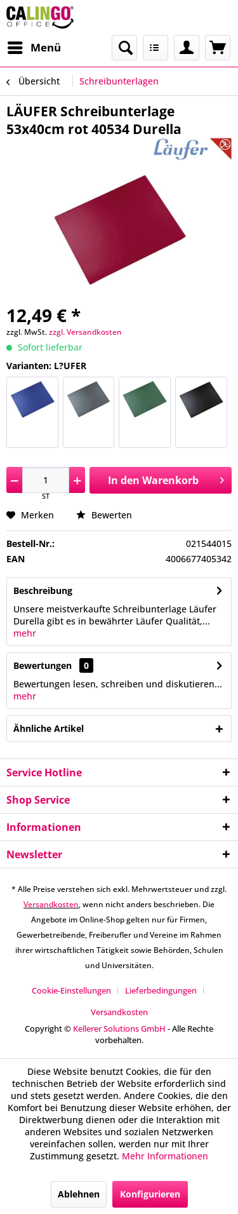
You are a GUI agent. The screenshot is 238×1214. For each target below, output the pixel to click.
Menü (34, 46)
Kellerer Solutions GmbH (119, 1028)
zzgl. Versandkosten (85, 332)
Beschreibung (42, 590)
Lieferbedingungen (161, 990)
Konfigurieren (150, 1194)
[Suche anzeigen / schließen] (124, 47)
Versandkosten (51, 904)
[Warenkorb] (217, 47)
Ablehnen (79, 1194)
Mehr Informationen (165, 1156)
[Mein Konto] (186, 47)
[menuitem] (33, 47)
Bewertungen (42, 665)
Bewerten (104, 515)
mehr (24, 633)
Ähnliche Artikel (48, 728)
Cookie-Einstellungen (71, 990)
